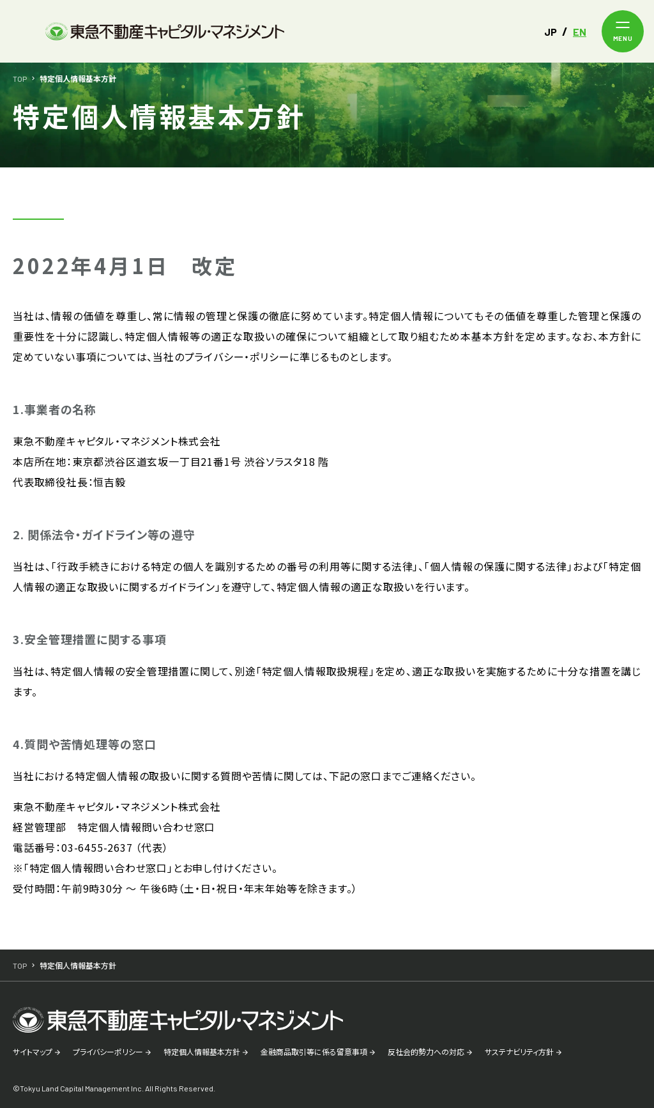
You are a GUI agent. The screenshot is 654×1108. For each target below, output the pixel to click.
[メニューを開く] (623, 31)
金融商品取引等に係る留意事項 (314, 1051)
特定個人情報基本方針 (202, 1051)
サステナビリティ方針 (519, 1051)
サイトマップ (32, 1051)
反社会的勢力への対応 (426, 1051)
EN (579, 32)
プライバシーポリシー (108, 1051)
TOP (20, 78)
